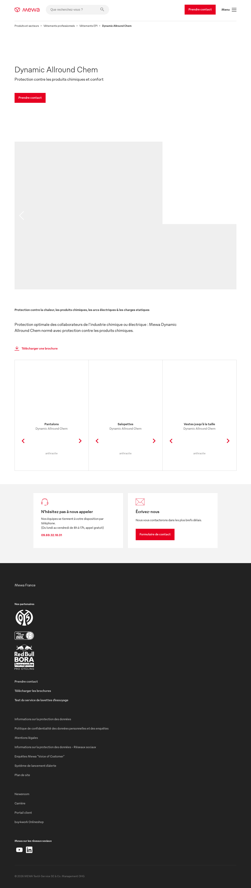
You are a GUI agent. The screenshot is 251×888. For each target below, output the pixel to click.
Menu (228, 10)
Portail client (23, 812)
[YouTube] (19, 850)
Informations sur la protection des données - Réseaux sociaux (55, 747)
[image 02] (199, 262)
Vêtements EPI (88, 25)
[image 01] (88, 221)
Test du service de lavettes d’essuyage (41, 700)
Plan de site (22, 775)
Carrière (20, 803)
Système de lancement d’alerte (35, 766)
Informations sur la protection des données (43, 719)
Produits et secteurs (27, 25)
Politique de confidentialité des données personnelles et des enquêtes (62, 728)
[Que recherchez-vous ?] (77, 10)
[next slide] (229, 215)
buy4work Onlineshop (29, 822)
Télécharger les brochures (33, 691)
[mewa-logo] (27, 9)
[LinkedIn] (29, 850)
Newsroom (22, 794)
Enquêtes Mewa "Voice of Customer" (39, 756)
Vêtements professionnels (59, 25)
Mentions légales (26, 738)
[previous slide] (22, 215)
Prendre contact (200, 9)
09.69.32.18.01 (51, 535)
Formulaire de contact (155, 534)
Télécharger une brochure (35, 348)
